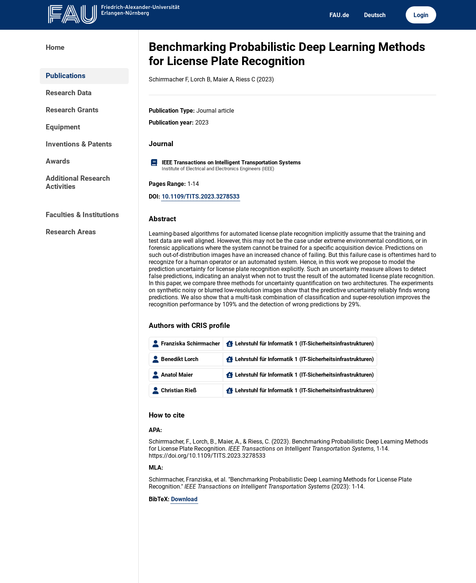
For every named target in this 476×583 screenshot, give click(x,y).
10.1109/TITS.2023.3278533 (200, 196)
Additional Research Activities (78, 182)
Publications (66, 76)
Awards (58, 161)
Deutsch (375, 15)
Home (55, 48)
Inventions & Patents (79, 144)
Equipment (63, 127)
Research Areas (71, 232)
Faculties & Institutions (82, 215)
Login (421, 15)
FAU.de (339, 15)
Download (184, 499)
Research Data (68, 93)
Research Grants (72, 110)
